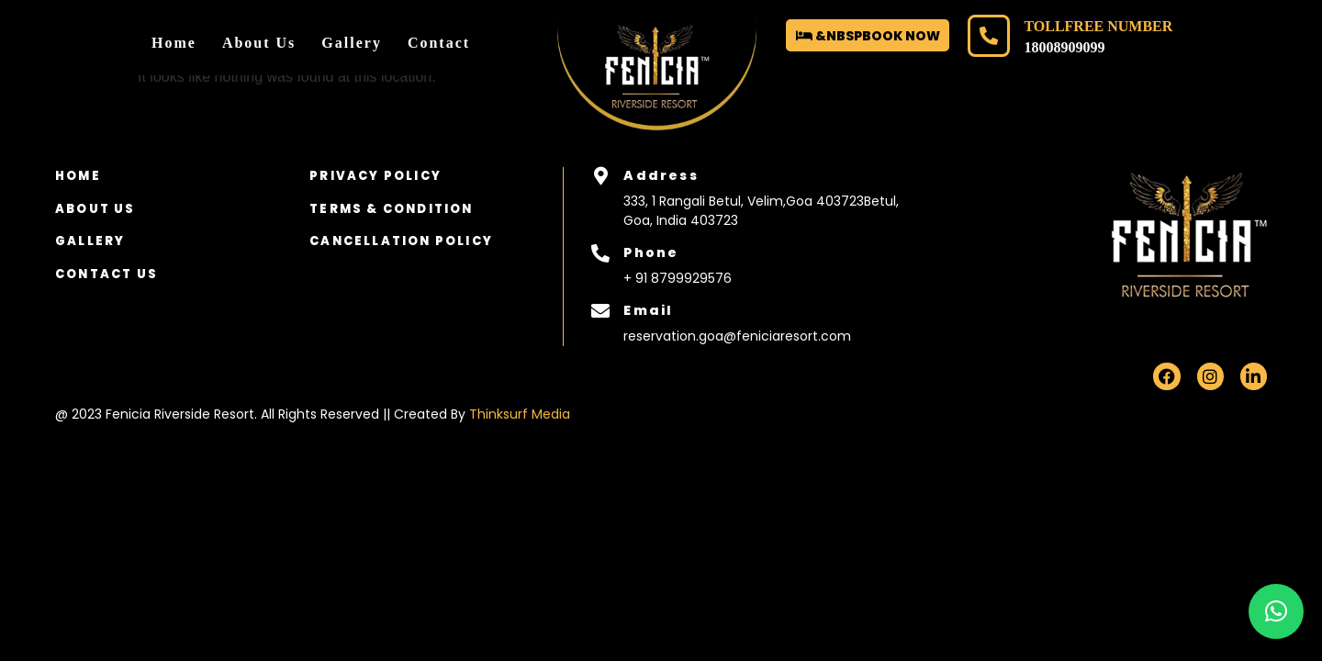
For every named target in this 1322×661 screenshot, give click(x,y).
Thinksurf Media (519, 414)
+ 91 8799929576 (677, 278)
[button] (1276, 611)
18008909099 (1064, 47)
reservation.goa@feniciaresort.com (737, 336)
